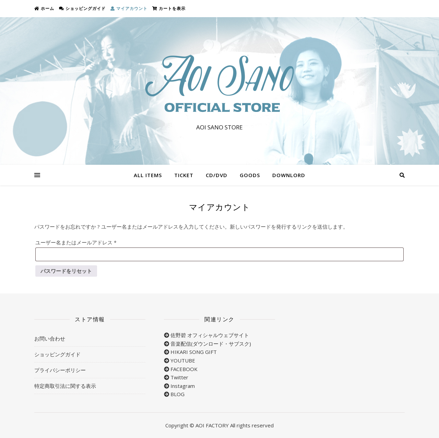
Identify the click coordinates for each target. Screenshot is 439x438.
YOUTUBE (182, 360)
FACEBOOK (184, 369)
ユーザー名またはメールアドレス (81, 241)
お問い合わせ (49, 338)
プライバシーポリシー (60, 370)
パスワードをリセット (66, 271)
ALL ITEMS (148, 175)
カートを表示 (169, 8)
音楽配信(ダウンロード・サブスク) (210, 343)
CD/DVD (216, 175)
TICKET (183, 175)
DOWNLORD (288, 175)
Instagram (182, 385)
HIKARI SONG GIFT (193, 351)
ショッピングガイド (82, 8)
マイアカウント (128, 8)
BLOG (177, 394)
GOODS (250, 175)
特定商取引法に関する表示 (65, 385)
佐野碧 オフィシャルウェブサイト (209, 335)
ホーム (44, 8)
